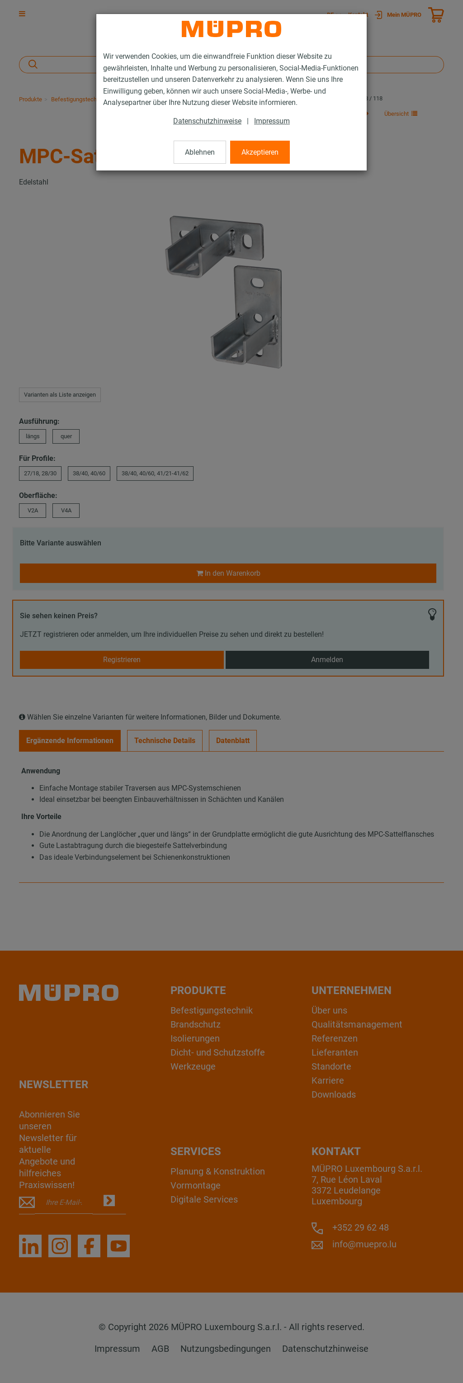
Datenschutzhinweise (207, 121)
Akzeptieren (260, 152)
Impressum (272, 121)
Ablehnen (200, 152)
